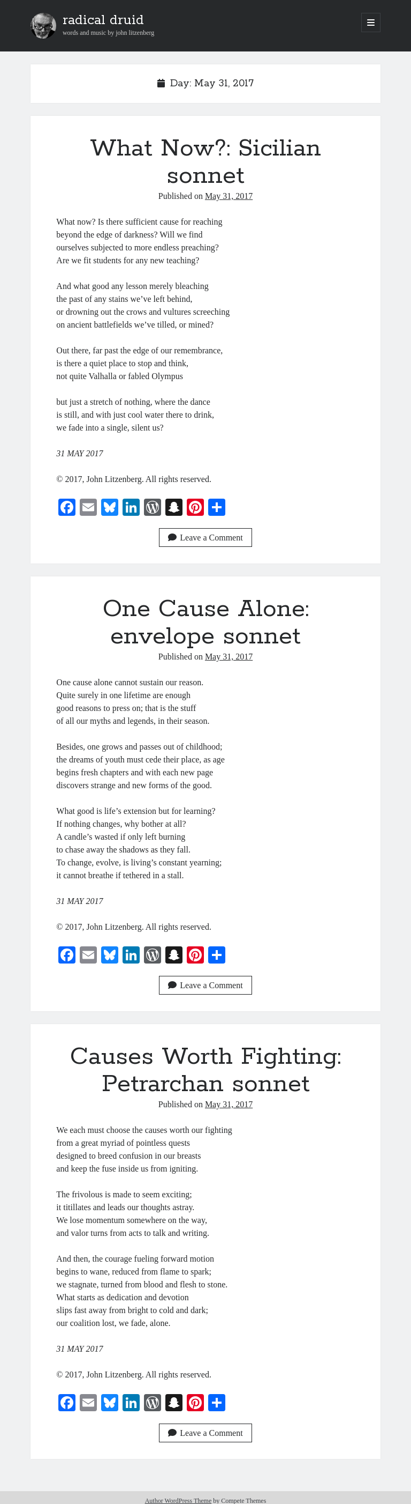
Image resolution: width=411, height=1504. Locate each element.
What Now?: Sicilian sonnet (205, 162)
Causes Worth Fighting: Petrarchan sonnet (205, 1070)
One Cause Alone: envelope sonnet (206, 623)
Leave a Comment (205, 537)
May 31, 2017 (229, 196)
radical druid (103, 20)
